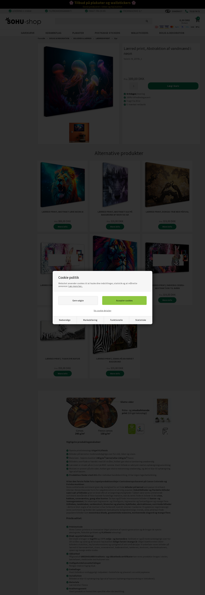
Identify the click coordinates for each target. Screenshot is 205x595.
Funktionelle (116, 320)
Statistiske (140, 320)
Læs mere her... (75, 286)
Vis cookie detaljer (102, 310)
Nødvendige (64, 320)
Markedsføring (90, 320)
